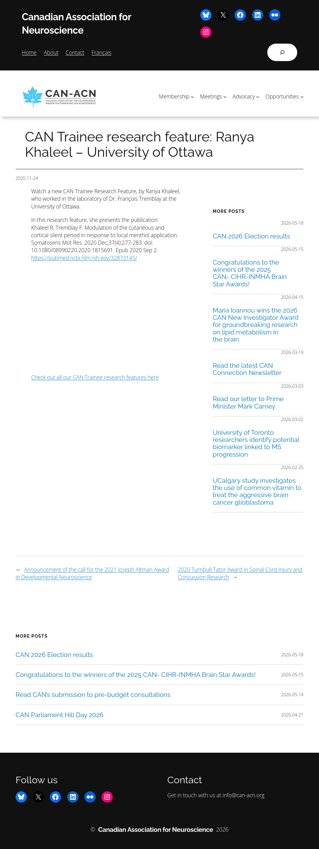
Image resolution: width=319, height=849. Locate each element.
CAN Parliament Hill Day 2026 (59, 714)
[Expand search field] (282, 52)
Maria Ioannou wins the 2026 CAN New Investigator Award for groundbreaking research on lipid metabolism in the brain (256, 325)
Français (102, 52)
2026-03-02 (292, 419)
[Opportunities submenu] (301, 96)
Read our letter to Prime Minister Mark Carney (248, 402)
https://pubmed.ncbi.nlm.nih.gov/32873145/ (84, 257)
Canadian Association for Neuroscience (155, 829)
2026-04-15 (292, 297)
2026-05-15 (292, 249)
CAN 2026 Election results (251, 236)
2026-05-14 (292, 695)
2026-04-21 (292, 715)
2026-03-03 (292, 386)
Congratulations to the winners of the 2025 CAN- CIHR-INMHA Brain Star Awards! (250, 273)
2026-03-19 (292, 352)
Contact (75, 52)
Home (29, 52)
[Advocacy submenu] (257, 96)
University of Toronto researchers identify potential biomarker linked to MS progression (256, 443)
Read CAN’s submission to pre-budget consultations (93, 694)
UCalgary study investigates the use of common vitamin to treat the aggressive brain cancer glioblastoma (257, 491)
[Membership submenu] (192, 96)
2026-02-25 (292, 467)
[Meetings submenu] (224, 96)
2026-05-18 (292, 223)
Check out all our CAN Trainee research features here (95, 377)
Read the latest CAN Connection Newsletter (247, 369)
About (51, 52)
